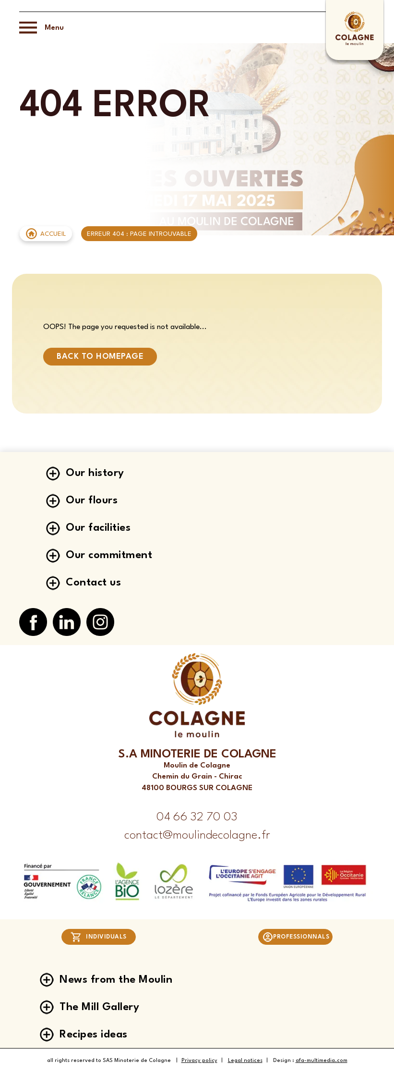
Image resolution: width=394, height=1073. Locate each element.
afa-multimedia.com (321, 1060)
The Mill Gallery (99, 1007)
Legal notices (245, 1060)
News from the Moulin (116, 980)
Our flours (92, 500)
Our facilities (98, 528)
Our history (95, 473)
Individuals (99, 937)
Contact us (93, 582)
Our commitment (109, 555)
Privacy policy (199, 1060)
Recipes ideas (94, 1034)
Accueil (53, 234)
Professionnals (296, 937)
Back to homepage (100, 357)
